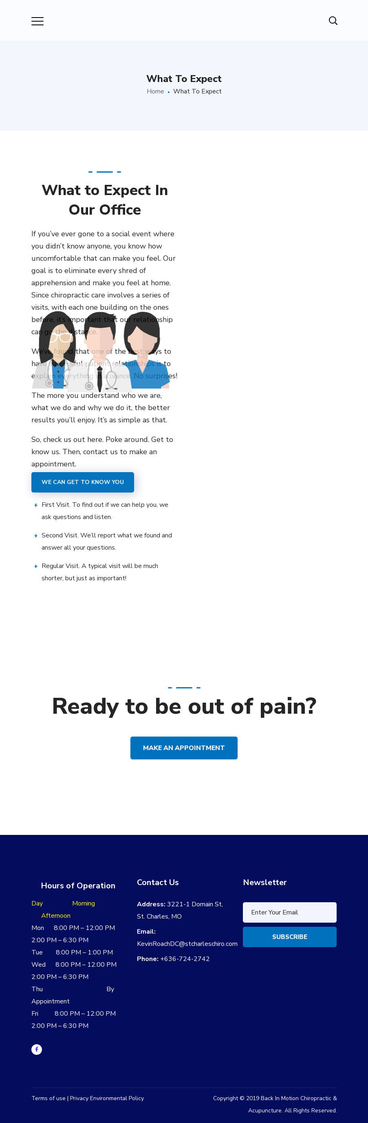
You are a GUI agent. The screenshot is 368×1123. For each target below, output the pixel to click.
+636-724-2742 (185, 958)
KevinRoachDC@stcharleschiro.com (187, 943)
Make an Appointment (184, 747)
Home (155, 91)
